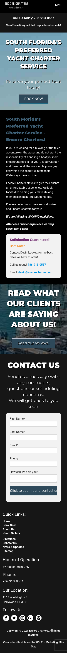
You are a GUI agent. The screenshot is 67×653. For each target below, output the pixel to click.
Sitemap (8, 551)
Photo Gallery (11, 533)
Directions (9, 539)
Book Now (9, 525)
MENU (56, 5)
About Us (8, 529)
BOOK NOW (33, 99)
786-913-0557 (44, 18)
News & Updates (13, 547)
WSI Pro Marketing (47, 642)
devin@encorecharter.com (35, 272)
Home (6, 521)
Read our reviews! (33, 343)
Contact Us (10, 543)
